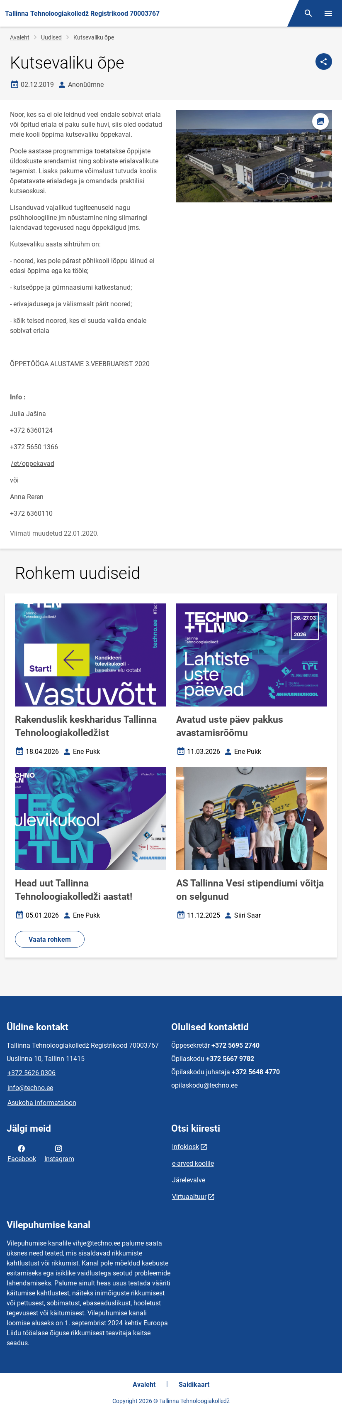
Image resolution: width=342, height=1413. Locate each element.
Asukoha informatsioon (41, 1103)
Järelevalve (188, 1180)
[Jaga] (323, 61)
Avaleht (19, 37)
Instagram (59, 1153)
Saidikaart (194, 1384)
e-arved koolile (193, 1163)
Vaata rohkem (50, 939)
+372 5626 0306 (31, 1073)
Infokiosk (185, 1147)
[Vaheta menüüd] (328, 13)
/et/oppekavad (32, 464)
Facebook (21, 1153)
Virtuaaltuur (189, 1197)
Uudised (51, 37)
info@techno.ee (30, 1088)
